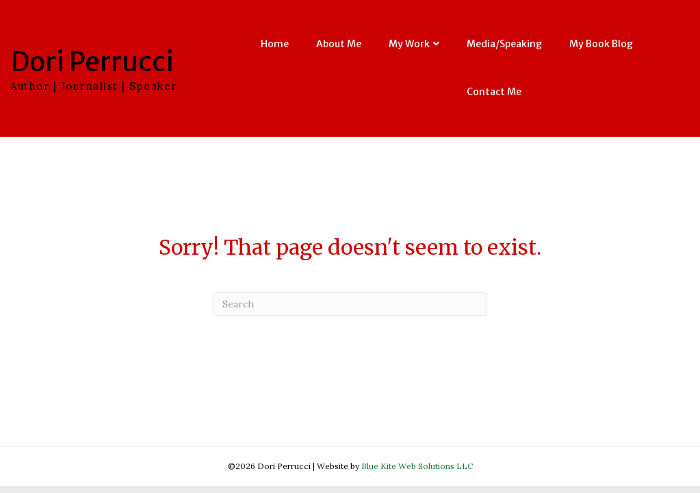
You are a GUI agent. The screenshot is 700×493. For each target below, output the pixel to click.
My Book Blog (601, 44)
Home (275, 44)
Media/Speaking (504, 44)
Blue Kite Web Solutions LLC (417, 466)
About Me (338, 44)
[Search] (350, 304)
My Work (409, 44)
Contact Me (494, 92)
